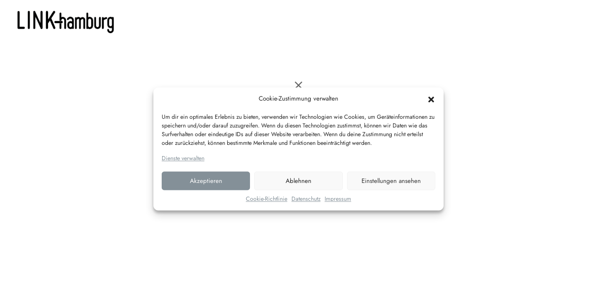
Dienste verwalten (183, 158)
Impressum (338, 199)
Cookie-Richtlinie (266, 199)
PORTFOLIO (310, 21)
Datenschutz (305, 199)
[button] (431, 99)
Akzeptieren (206, 180)
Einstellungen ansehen (391, 180)
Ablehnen (298, 180)
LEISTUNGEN (255, 21)
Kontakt (353, 21)
